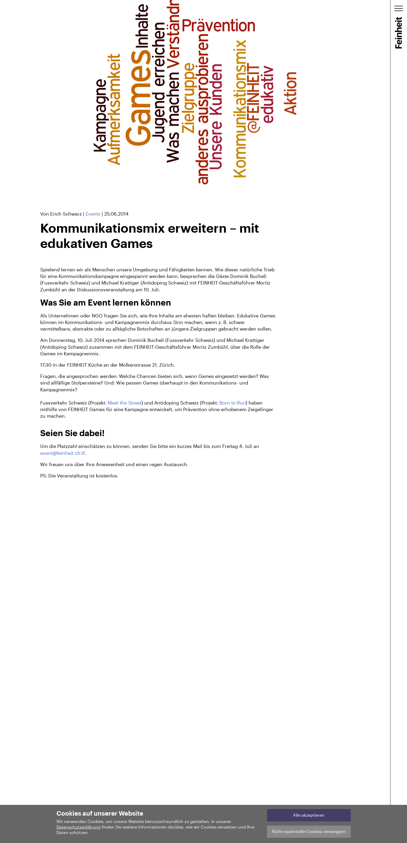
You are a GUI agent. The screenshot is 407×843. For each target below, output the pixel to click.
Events (93, 214)
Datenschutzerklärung (78, 826)
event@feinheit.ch (60, 453)
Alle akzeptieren (308, 814)
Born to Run (232, 403)
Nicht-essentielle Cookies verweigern (309, 831)
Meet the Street (124, 403)
